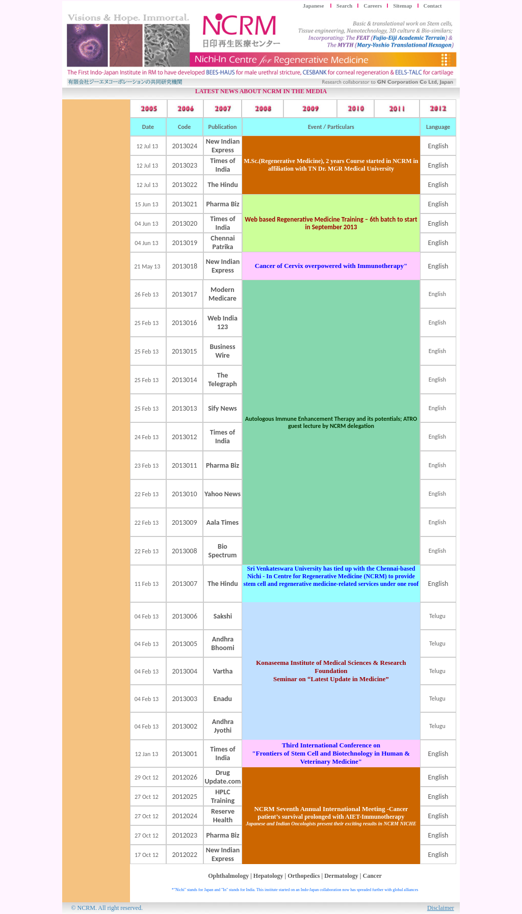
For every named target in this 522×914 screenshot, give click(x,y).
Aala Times (222, 522)
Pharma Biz (222, 465)
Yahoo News (222, 494)
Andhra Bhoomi (222, 643)
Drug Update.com (222, 777)
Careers (372, 6)
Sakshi (223, 616)
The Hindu (222, 184)
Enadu (223, 698)
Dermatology (341, 875)
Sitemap (402, 6)
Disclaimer (440, 907)
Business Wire (222, 351)
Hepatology (268, 875)
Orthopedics (304, 875)
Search (344, 6)
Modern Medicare (222, 294)
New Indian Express (223, 145)
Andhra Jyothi (223, 726)
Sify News (222, 408)
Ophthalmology (228, 875)
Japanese (314, 6)
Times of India (223, 165)
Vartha (223, 671)
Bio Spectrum (222, 550)
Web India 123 (222, 322)
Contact (433, 6)
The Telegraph (222, 379)
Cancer (371, 875)
